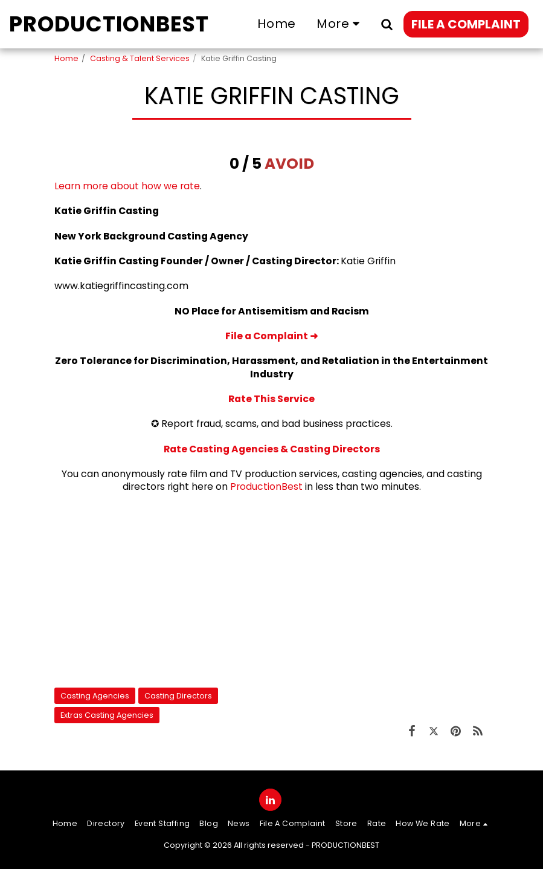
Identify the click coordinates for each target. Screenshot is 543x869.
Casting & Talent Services (140, 58)
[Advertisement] (271, 590)
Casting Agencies (94, 696)
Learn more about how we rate (127, 186)
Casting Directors (178, 696)
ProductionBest (266, 486)
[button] (386, 24)
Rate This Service (271, 399)
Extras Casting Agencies (106, 715)
